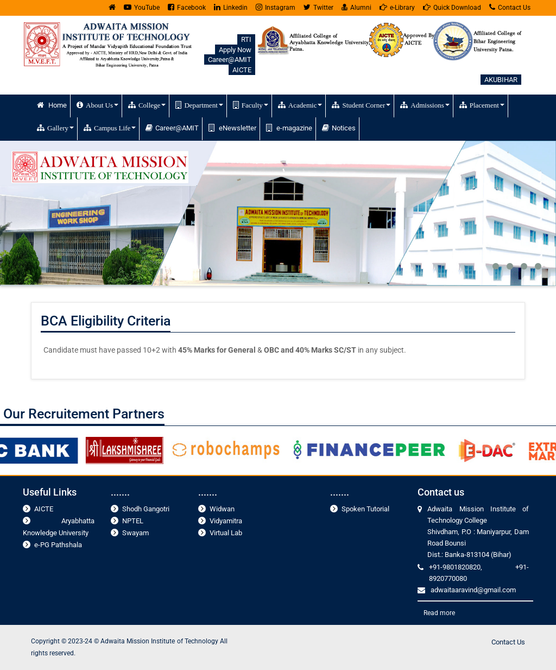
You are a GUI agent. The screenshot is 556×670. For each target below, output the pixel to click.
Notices (339, 128)
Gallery (55, 128)
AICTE (241, 70)
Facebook (187, 7)
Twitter (318, 7)
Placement (481, 105)
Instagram (275, 7)
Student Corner (361, 105)
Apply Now (235, 50)
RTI (246, 39)
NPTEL (132, 521)
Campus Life (110, 128)
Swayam (135, 533)
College (147, 105)
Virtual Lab (226, 533)
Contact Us (509, 7)
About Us (97, 105)
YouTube (142, 7)
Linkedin (231, 7)
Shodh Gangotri (145, 509)
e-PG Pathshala (58, 545)
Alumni (356, 7)
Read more (439, 613)
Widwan (222, 509)
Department (199, 105)
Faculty (250, 105)
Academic (300, 105)
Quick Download (452, 7)
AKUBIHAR (500, 80)
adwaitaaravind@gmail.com (473, 590)
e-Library (397, 7)
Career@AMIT (229, 59)
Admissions (424, 105)
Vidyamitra (226, 521)
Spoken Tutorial (365, 509)
